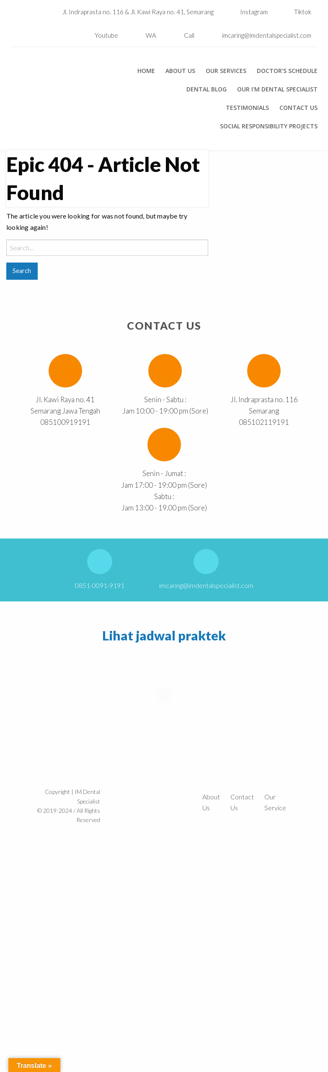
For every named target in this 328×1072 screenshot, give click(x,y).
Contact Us (298, 108)
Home (146, 71)
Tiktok (296, 12)
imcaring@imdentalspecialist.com (266, 35)
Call (189, 35)
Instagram (247, 12)
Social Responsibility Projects (269, 126)
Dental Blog (206, 89)
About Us (180, 71)
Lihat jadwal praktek (164, 635)
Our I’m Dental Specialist (277, 89)
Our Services (226, 71)
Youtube (100, 35)
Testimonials (247, 108)
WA (151, 35)
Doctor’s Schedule (287, 71)
